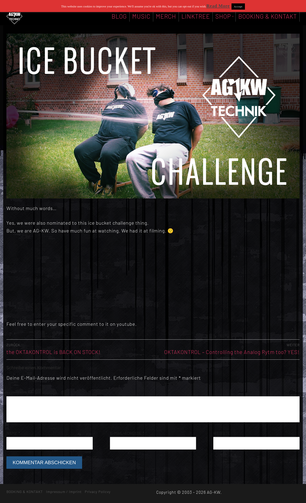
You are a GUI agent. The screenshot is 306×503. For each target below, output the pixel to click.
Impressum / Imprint (64, 491)
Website (222, 433)
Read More (218, 5)
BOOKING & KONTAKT (24, 491)
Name (13, 433)
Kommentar (19, 392)
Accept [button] (238, 6)
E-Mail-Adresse (127, 433)
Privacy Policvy (98, 491)
